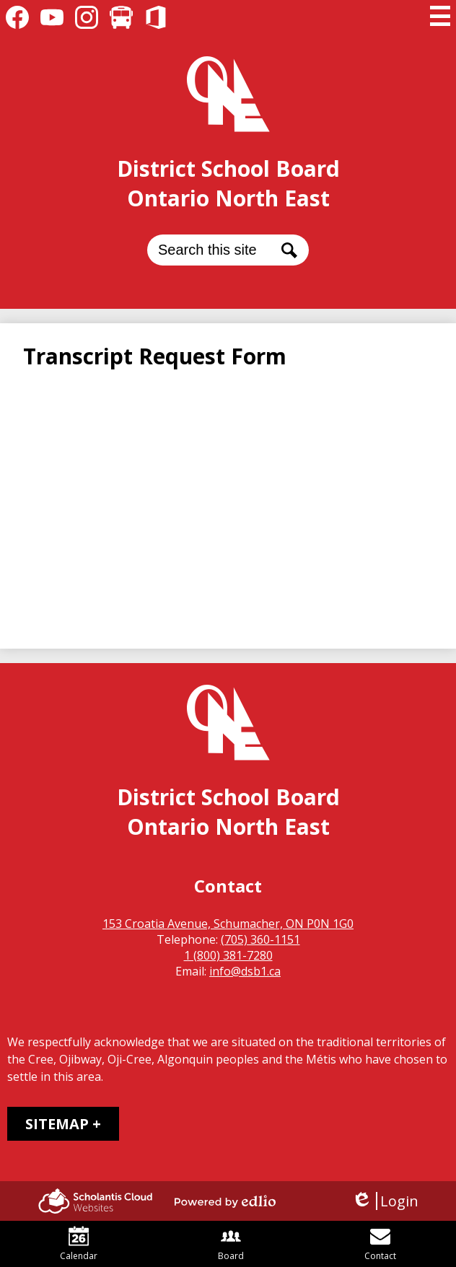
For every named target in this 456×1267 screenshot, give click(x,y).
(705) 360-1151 (260, 939)
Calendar (78, 1244)
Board (231, 1244)
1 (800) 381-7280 (228, 955)
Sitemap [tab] (57, 1124)
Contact (380, 1244)
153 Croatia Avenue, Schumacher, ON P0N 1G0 (228, 923)
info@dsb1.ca (245, 971)
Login (384, 1201)
